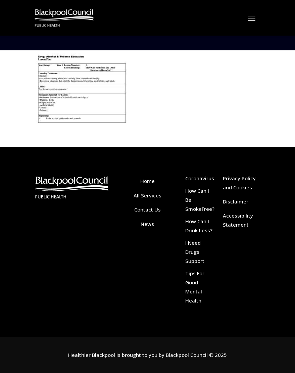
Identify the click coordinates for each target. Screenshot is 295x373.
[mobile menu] (251, 18)
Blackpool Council (187, 355)
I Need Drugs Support (194, 251)
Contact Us (147, 209)
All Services (147, 195)
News (147, 224)
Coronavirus (199, 178)
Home (147, 181)
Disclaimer (235, 201)
